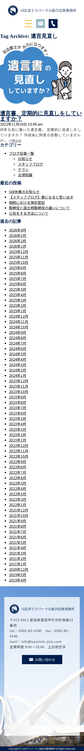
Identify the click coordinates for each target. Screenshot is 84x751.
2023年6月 (17, 413)
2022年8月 (17, 467)
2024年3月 (17, 364)
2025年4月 (17, 294)
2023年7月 (17, 407)
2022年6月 (17, 477)
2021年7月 (17, 531)
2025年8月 (17, 273)
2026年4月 (17, 230)
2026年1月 (17, 246)
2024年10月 (18, 327)
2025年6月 (17, 284)
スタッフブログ (30, 164)
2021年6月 (17, 537)
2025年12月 (18, 251)
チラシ (23, 169)
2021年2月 (17, 558)
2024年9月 (17, 332)
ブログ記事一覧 (21, 153)
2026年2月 (17, 240)
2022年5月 (17, 483)
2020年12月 (18, 569)
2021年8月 (17, 526)
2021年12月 (18, 510)
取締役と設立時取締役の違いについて (39, 207)
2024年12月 (18, 316)
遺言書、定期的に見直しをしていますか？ (41, 116)
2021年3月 (17, 553)
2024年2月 (17, 370)
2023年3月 (17, 429)
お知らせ (25, 158)
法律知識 (25, 174)
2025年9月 (17, 267)
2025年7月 (17, 278)
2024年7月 (17, 343)
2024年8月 (17, 337)
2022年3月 (17, 494)
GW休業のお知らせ (24, 191)
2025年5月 (17, 289)
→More (15, 140)
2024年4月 (17, 359)
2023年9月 (17, 397)
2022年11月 (18, 450)
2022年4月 (17, 488)
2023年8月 (17, 402)
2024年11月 (18, 321)
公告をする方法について (28, 213)
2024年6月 (17, 348)
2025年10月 (18, 262)
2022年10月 (18, 456)
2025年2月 (17, 305)
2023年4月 (17, 424)
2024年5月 (17, 354)
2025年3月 (17, 300)
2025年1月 (17, 310)
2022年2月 (17, 499)
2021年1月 (17, 564)
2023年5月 (17, 418)
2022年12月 (18, 445)
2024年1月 (17, 375)
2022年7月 (17, 472)
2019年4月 (17, 580)
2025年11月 (18, 257)
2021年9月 (17, 520)
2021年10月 (18, 515)
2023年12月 (18, 380)
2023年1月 (17, 440)
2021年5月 (17, 542)
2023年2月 (17, 434)
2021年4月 (17, 547)
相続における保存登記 (27, 202)
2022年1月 (17, 504)
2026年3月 (17, 235)
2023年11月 (18, 386)
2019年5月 (17, 574)
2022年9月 (17, 461)
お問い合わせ (42, 659)
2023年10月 (18, 391)
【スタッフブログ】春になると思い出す (41, 197)
